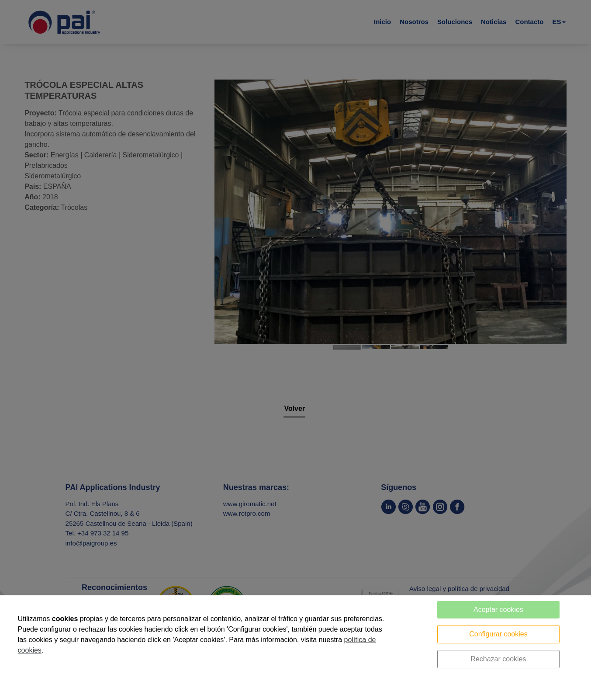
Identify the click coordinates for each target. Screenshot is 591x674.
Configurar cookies (498, 634)
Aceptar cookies (498, 609)
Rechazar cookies (498, 659)
